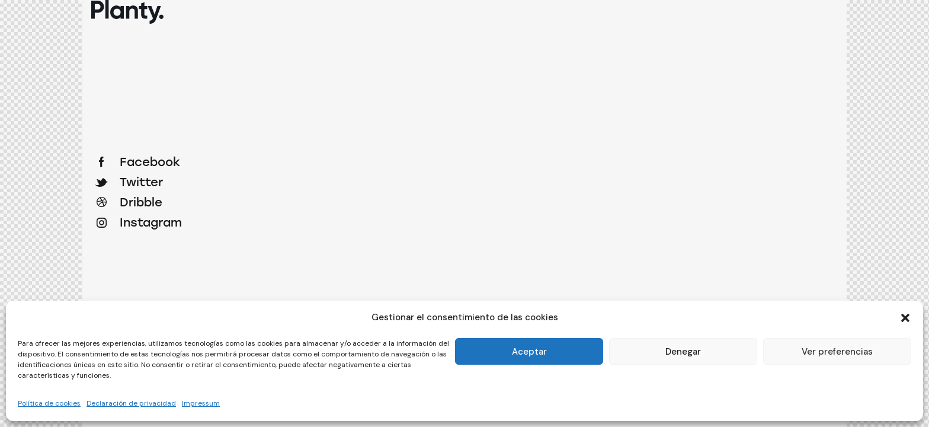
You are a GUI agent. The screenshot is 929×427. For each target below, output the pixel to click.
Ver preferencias (837, 352)
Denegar (683, 352)
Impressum (201, 403)
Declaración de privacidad (131, 403)
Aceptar (529, 352)
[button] (905, 318)
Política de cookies (49, 403)
